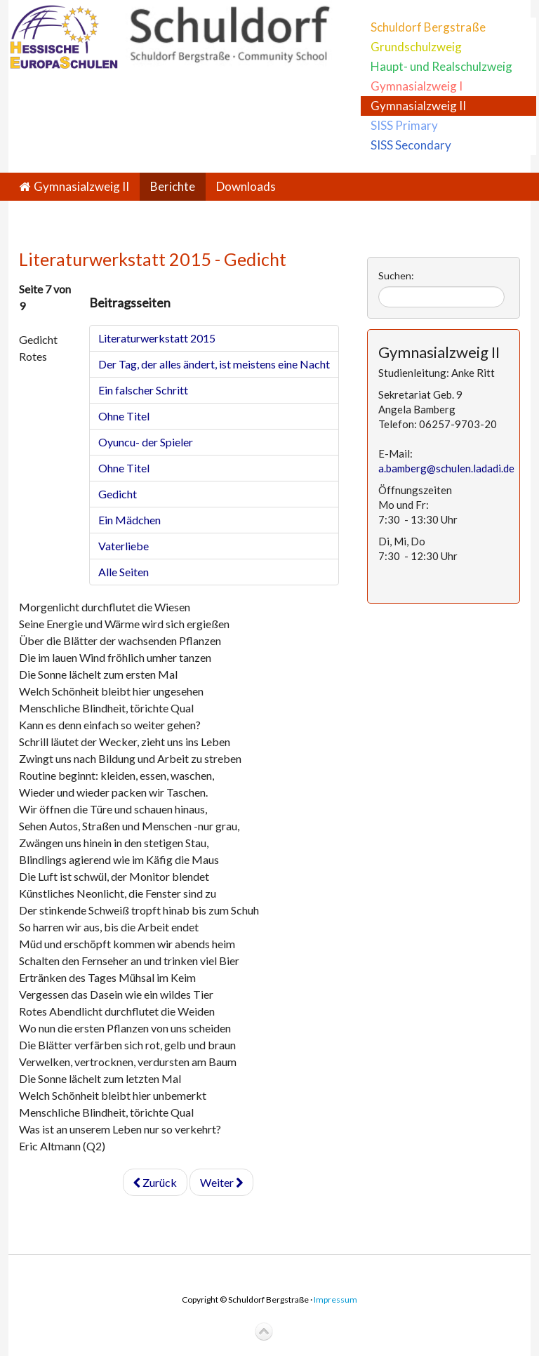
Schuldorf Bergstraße (428, 27)
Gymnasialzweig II (418, 105)
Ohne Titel (123, 416)
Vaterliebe (123, 545)
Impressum (335, 1299)
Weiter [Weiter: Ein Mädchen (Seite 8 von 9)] (221, 1182)
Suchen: (396, 275)
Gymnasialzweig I (417, 86)
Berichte (172, 186)
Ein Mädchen (129, 519)
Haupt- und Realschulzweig (441, 66)
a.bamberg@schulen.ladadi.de (446, 468)
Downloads (246, 186)
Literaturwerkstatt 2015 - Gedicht (152, 259)
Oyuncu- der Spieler (145, 441)
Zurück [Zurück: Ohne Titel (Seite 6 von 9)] (155, 1182)
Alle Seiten (123, 571)
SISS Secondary (411, 145)
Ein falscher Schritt (143, 390)
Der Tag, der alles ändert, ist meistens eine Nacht (214, 364)
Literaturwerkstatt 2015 (156, 338)
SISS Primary (404, 125)
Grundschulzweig (416, 46)
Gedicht (117, 493)
